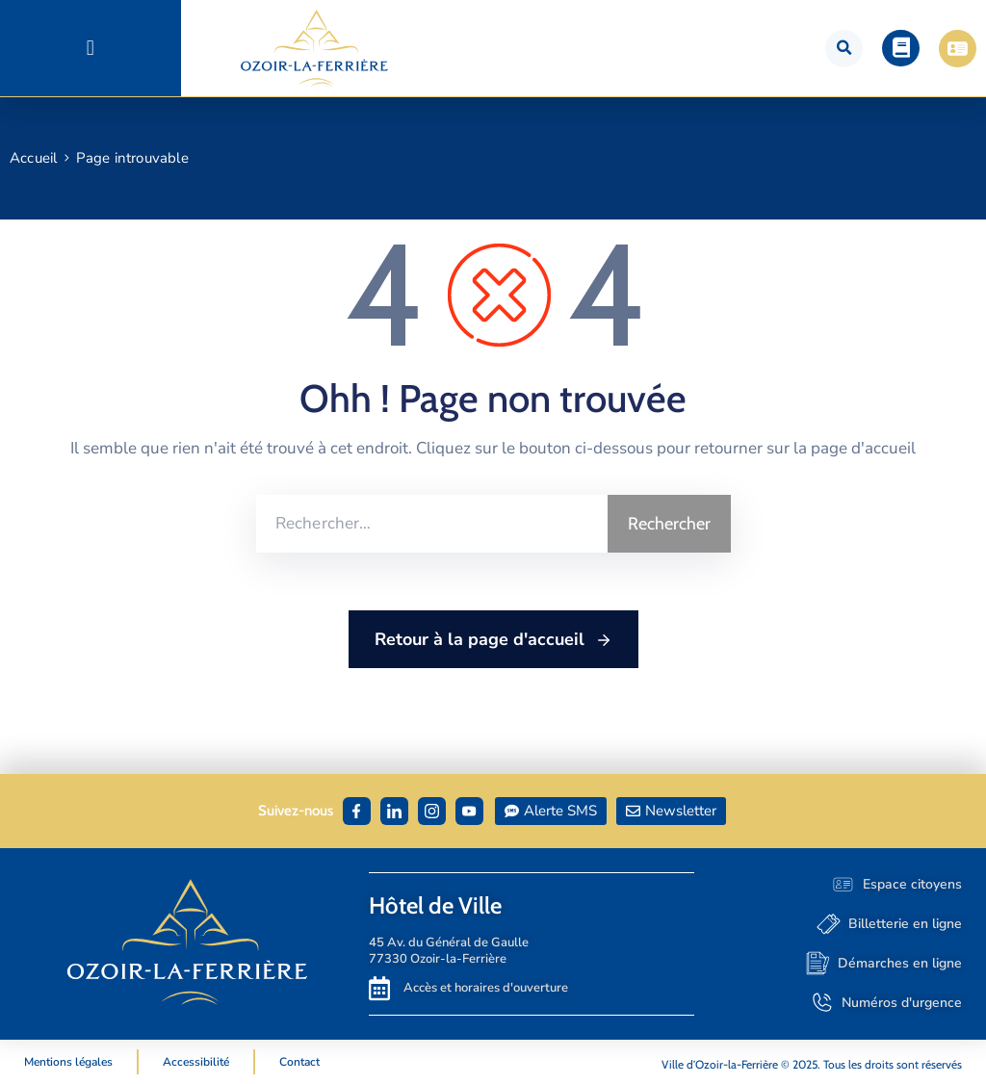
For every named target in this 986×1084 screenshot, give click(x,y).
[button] (90, 49)
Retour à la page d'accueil (493, 640)
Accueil (33, 158)
